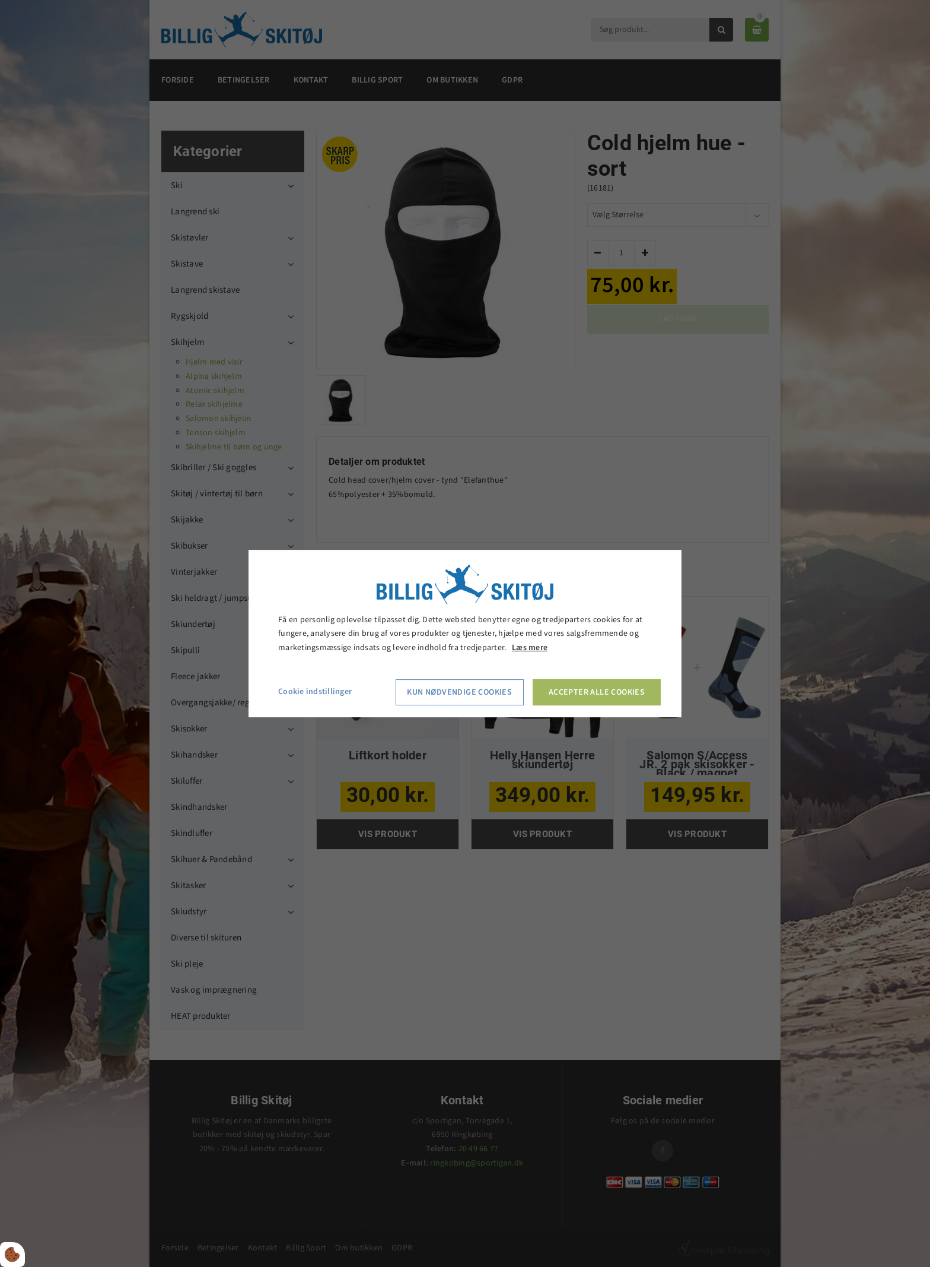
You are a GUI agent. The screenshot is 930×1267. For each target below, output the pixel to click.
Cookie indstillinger (315, 692)
